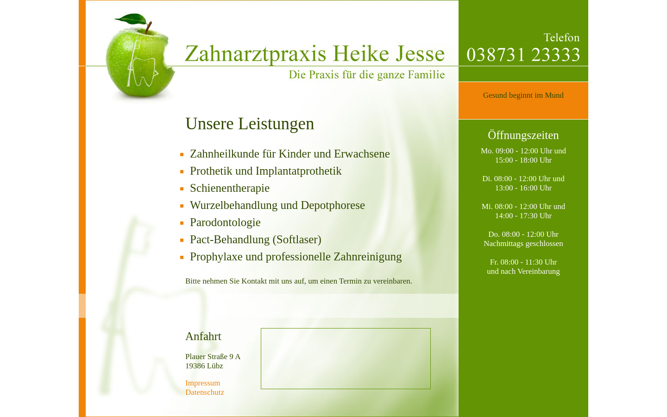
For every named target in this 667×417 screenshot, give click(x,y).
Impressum (202, 383)
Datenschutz (204, 392)
